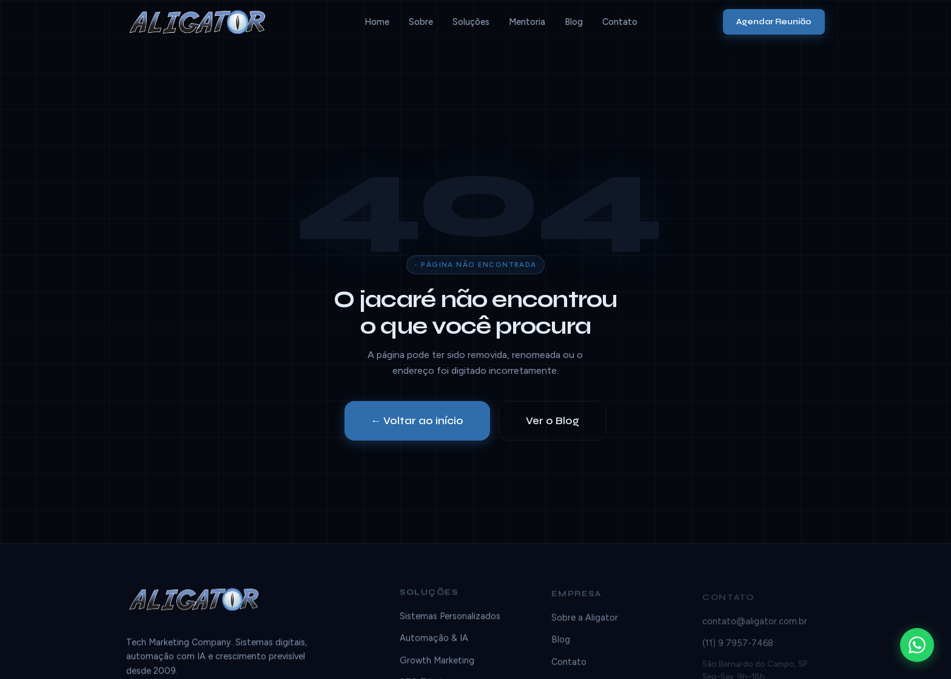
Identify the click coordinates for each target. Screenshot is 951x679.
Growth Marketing (437, 662)
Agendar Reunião (774, 21)
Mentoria (527, 21)
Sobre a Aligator (584, 623)
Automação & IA (434, 640)
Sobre (421, 21)
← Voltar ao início (417, 420)
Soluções (470, 21)
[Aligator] (202, 22)
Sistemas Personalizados (450, 618)
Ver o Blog (552, 420)
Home (377, 21)
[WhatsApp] (917, 645)
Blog (574, 21)
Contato (619, 21)
